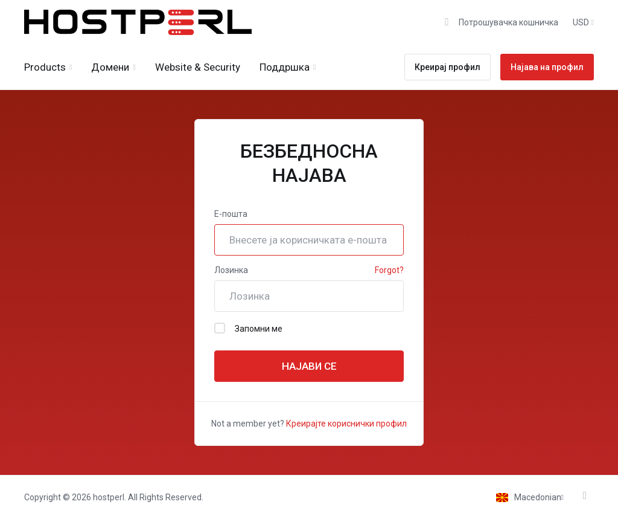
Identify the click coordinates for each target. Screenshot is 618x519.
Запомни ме (248, 328)
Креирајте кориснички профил (346, 423)
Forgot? (389, 270)
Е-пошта (230, 214)
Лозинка (231, 270)
